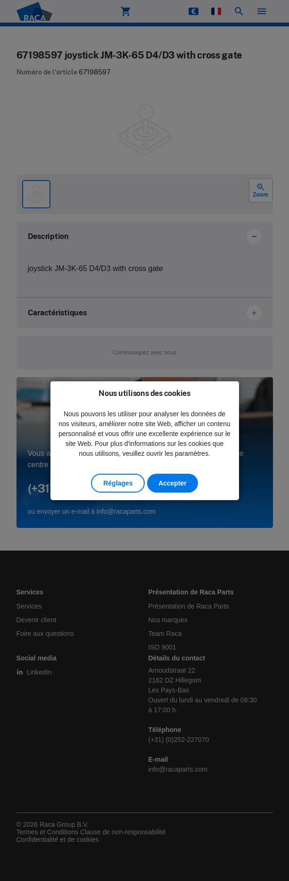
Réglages (117, 483)
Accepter (172, 483)
